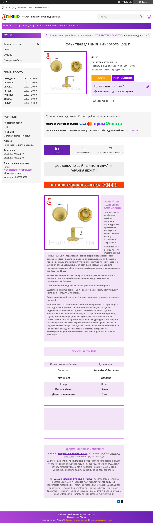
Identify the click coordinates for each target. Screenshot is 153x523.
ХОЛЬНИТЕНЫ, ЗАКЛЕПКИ (109, 35)
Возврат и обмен (13, 60)
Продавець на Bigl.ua (76, 517)
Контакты (51, 25)
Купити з (123, 78)
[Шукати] (140, 17)
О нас (40, 25)
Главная (7, 25)
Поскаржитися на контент (76, 520)
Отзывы (8, 54)
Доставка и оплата (68, 25)
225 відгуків (127, 2)
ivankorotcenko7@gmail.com (18, 170)
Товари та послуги (59, 35)
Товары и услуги (23, 25)
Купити (101, 78)
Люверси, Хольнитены (81, 35)
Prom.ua (91, 514)
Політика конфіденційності (100, 520)
